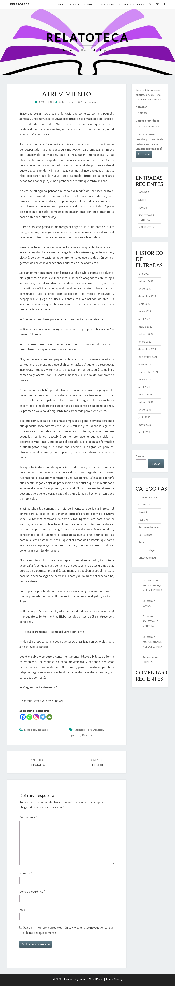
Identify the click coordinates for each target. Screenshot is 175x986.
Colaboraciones (147, 497)
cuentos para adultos (89, 730)
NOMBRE (143, 192)
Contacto (90, 4)
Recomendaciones (149, 527)
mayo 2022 (144, 311)
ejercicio (74, 735)
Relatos (43, 730)
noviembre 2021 (147, 356)
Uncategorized (147, 557)
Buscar (140, 456)
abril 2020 (144, 432)
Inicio (61, 4)
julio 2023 (144, 273)
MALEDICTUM (146, 227)
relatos (87, 735)
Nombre (25, 873)
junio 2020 (144, 417)
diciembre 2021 (147, 349)
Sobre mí (74, 4)
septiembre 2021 (148, 372)
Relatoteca (19, 4)
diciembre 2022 (147, 296)
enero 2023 (144, 288)
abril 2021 (144, 387)
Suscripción (107, 4)
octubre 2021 (146, 364)
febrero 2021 (145, 402)
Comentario (28, 817)
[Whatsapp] (29, 717)
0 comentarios (88, 102)
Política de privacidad (131, 4)
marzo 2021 (145, 394)
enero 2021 (144, 409)
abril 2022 (144, 319)
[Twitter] (43, 717)
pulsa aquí (155, 148)
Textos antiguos (147, 550)
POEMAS (143, 519)
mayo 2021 (144, 379)
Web (22, 909)
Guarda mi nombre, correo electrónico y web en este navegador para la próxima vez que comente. (68, 930)
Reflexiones (145, 534)
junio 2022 (144, 304)
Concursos (144, 504)
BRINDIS (148, 662)
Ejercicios (30, 730)
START (142, 200)
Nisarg (118, 979)
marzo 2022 (145, 326)
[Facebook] (23, 717)
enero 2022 (144, 341)
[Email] (49, 717)
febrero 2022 (145, 334)
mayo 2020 (144, 424)
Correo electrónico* (150, 124)
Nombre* (150, 110)
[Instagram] (36, 717)
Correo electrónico (32, 891)
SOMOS (142, 207)
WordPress (96, 979)
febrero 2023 (145, 281)
